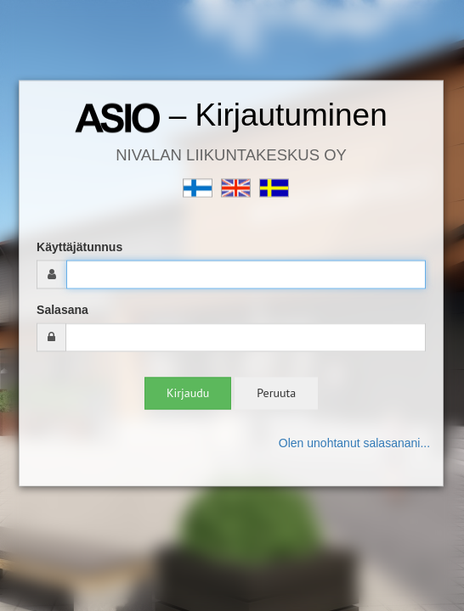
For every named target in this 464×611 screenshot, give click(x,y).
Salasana (62, 310)
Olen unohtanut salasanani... (354, 444)
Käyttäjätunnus (79, 248)
